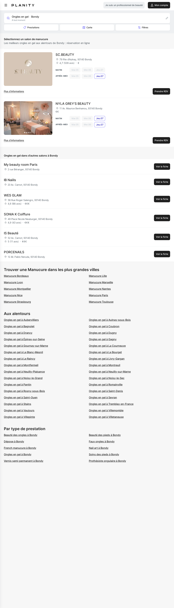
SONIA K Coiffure (17, 214)
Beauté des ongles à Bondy (20, 435)
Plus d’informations (14, 91)
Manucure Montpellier (17, 288)
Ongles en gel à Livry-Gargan (107, 358)
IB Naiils (10, 180)
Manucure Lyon (13, 282)
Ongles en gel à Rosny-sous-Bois (24, 391)
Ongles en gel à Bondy (17, 454)
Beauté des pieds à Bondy (105, 435)
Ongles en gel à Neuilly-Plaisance (24, 371)
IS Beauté (11, 233)
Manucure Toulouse (101, 301)
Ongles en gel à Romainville (105, 384)
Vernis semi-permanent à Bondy (23, 460)
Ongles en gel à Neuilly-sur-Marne (110, 371)
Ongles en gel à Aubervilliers (21, 319)
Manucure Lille (98, 275)
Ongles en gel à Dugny (103, 332)
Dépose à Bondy (14, 441)
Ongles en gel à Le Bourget (105, 352)
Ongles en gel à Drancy (18, 332)
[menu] (6, 5)
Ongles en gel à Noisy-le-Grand (23, 378)
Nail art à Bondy (98, 448)
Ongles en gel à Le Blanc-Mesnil (23, 352)
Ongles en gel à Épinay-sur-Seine (24, 339)
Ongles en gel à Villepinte (19, 416)
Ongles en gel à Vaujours (19, 410)
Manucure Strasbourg (17, 301)
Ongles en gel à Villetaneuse (106, 416)
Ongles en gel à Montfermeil (21, 365)
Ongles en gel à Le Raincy (19, 358)
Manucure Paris (98, 295)
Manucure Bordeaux (16, 275)
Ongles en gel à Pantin (17, 384)
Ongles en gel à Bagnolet (19, 326)
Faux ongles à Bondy (102, 441)
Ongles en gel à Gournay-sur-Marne (26, 345)
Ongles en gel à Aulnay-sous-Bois (110, 319)
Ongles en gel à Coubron (104, 326)
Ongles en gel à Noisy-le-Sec (106, 378)
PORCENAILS (14, 252)
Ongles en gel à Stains (17, 404)
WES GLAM (12, 195)
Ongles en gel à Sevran (103, 397)
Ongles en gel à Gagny (102, 339)
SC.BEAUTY (65, 55)
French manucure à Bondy (20, 448)
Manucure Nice (13, 295)
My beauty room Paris (20, 165)
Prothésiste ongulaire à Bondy (107, 460)
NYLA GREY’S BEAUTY (73, 104)
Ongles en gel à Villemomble (106, 410)
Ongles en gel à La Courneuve (107, 345)
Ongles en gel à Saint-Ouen (20, 397)
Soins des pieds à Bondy (104, 454)
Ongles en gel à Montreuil (104, 365)
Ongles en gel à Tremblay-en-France (111, 404)
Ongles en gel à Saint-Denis (106, 391)
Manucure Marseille (101, 282)
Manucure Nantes (100, 288)
